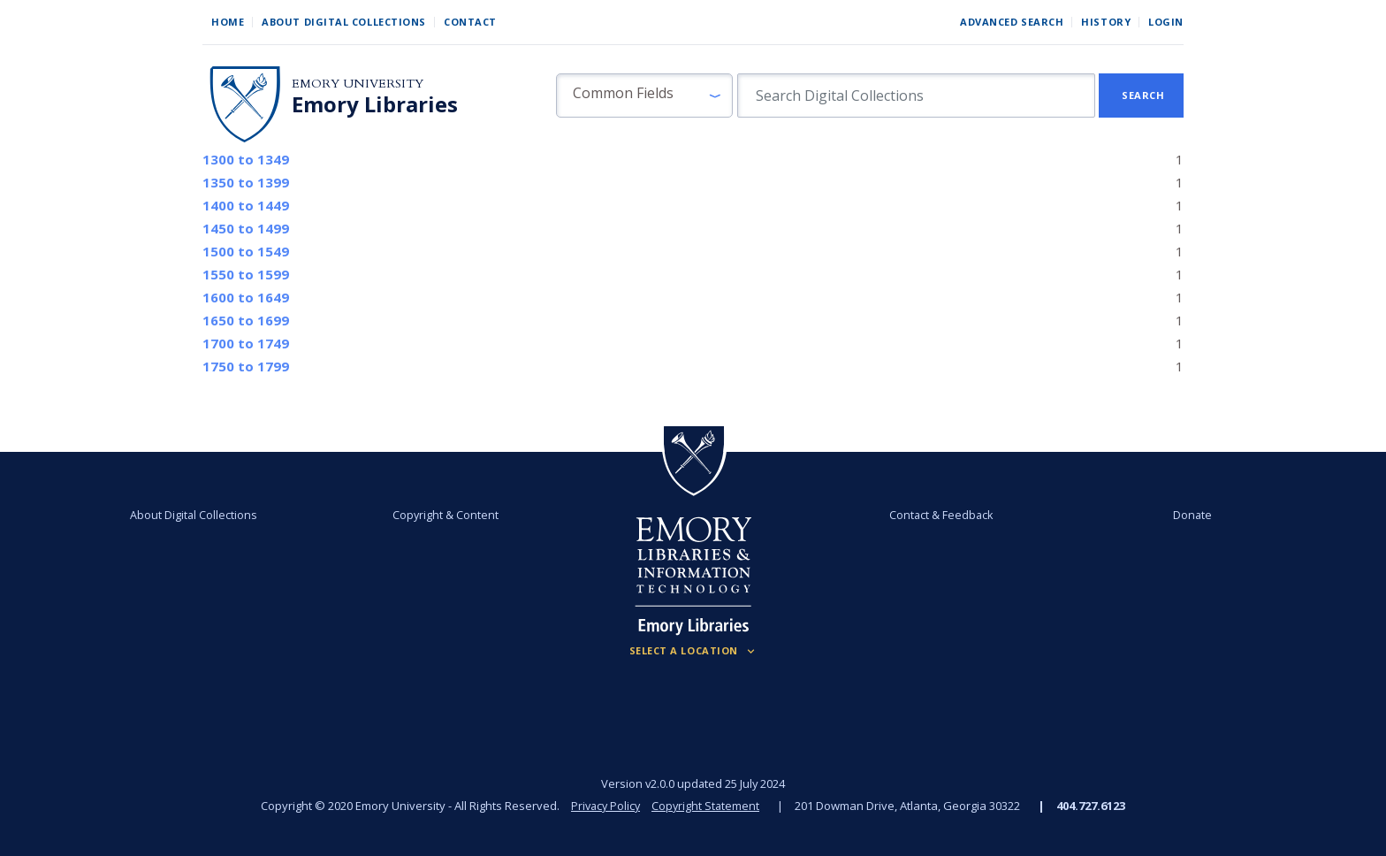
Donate (1147, 515)
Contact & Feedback (925, 515)
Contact (470, 21)
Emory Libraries (375, 104)
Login (1166, 21)
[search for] (916, 95)
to (245, 159)
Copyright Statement (707, 806)
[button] (644, 95)
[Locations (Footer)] (693, 651)
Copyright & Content (460, 515)
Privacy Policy (604, 806)
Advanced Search (1011, 21)
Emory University (357, 83)
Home (227, 21)
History (1106, 21)
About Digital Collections (344, 21)
